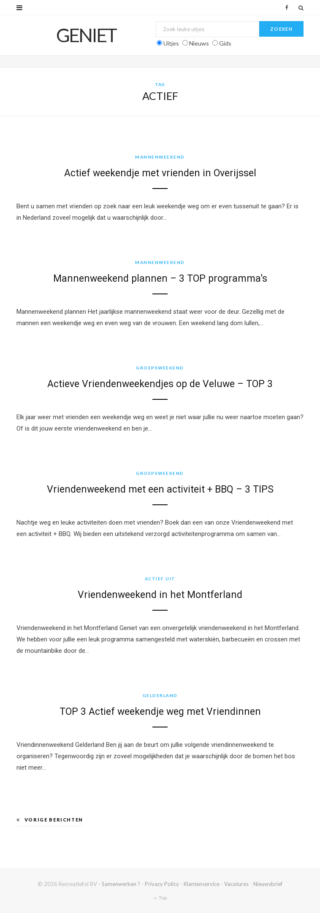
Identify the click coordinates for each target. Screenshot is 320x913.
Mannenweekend (160, 156)
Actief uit (160, 578)
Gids (225, 43)
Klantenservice (202, 884)
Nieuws (199, 43)
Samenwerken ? (121, 884)
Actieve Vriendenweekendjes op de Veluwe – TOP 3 (160, 384)
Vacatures (236, 884)
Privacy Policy (162, 884)
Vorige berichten (49, 819)
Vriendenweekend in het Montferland (160, 595)
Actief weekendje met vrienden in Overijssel (160, 173)
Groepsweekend (160, 367)
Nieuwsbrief (267, 884)
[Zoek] (301, 7)
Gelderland (160, 695)
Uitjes (171, 43)
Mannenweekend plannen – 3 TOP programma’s (160, 278)
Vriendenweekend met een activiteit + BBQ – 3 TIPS (160, 489)
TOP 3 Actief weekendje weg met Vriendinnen (160, 711)
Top (160, 897)
